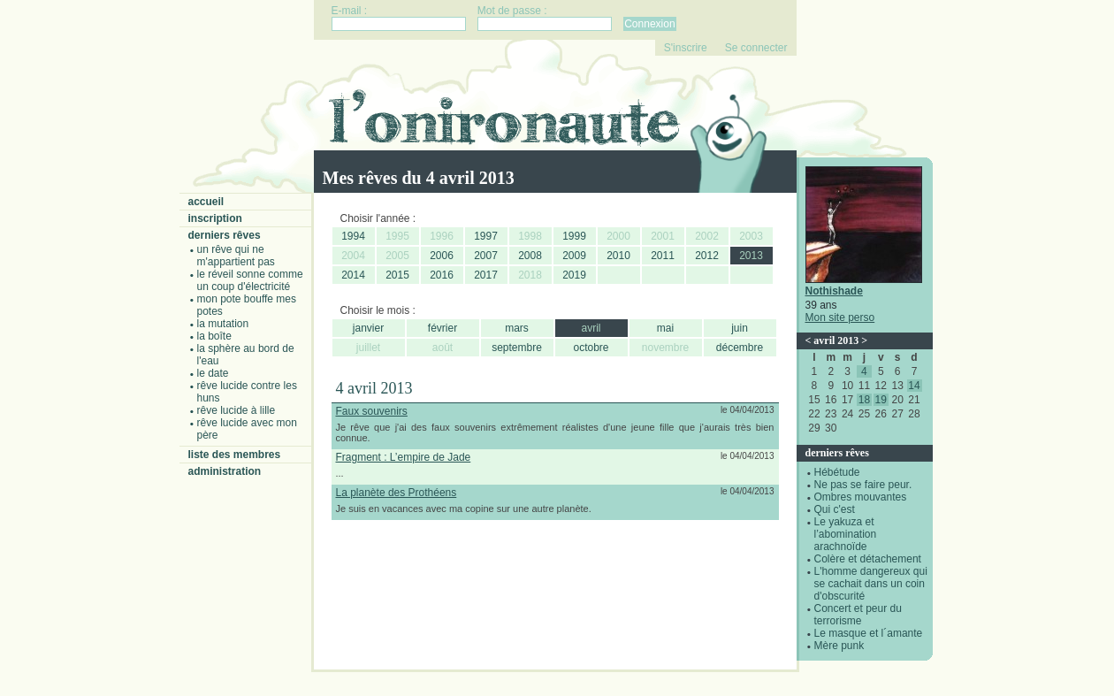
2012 (707, 255)
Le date (213, 373)
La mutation (223, 323)
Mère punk (839, 645)
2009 (574, 255)
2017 (486, 275)
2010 (618, 255)
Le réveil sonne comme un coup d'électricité (250, 280)
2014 (353, 275)
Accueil (206, 201)
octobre (590, 347)
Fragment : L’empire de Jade (403, 457)
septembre (517, 347)
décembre (739, 347)
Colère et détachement (867, 559)
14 (913, 385)
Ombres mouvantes (860, 497)
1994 (353, 236)
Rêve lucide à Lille (236, 410)
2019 (574, 275)
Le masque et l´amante (868, 633)
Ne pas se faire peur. (863, 484)
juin (739, 328)
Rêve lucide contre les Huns (247, 391)
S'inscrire (685, 48)
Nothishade (834, 291)
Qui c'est (834, 509)
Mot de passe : (512, 10)
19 (881, 400)
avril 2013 (835, 340)
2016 (442, 275)
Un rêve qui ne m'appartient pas (236, 255)
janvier (368, 328)
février (442, 328)
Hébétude (837, 472)
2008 (530, 255)
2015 (397, 275)
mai (665, 328)
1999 (574, 236)
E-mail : (350, 10)
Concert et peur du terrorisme (858, 614)
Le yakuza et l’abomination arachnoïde (845, 534)
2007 (486, 255)
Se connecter (756, 48)
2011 (663, 255)
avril (590, 328)
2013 (751, 255)
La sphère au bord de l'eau (245, 354)
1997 (486, 236)
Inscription (215, 218)
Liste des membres (234, 454)
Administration (225, 471)
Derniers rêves (224, 235)
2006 (442, 255)
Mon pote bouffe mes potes (247, 305)
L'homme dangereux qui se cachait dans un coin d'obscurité (870, 583)
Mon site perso (840, 317)
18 (864, 400)
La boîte (214, 336)
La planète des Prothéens (396, 492)
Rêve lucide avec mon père (247, 429)
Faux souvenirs (372, 411)
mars (517, 328)
